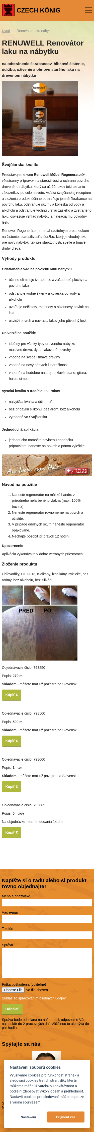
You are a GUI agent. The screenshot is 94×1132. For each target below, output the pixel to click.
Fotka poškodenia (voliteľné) (24, 984)
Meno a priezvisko (16, 896)
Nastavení (28, 1117)
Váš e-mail (10, 912)
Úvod (6, 31)
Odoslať (12, 1009)
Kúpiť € (12, 695)
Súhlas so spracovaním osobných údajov (34, 998)
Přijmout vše (65, 1117)
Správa (7, 945)
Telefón (7, 929)
